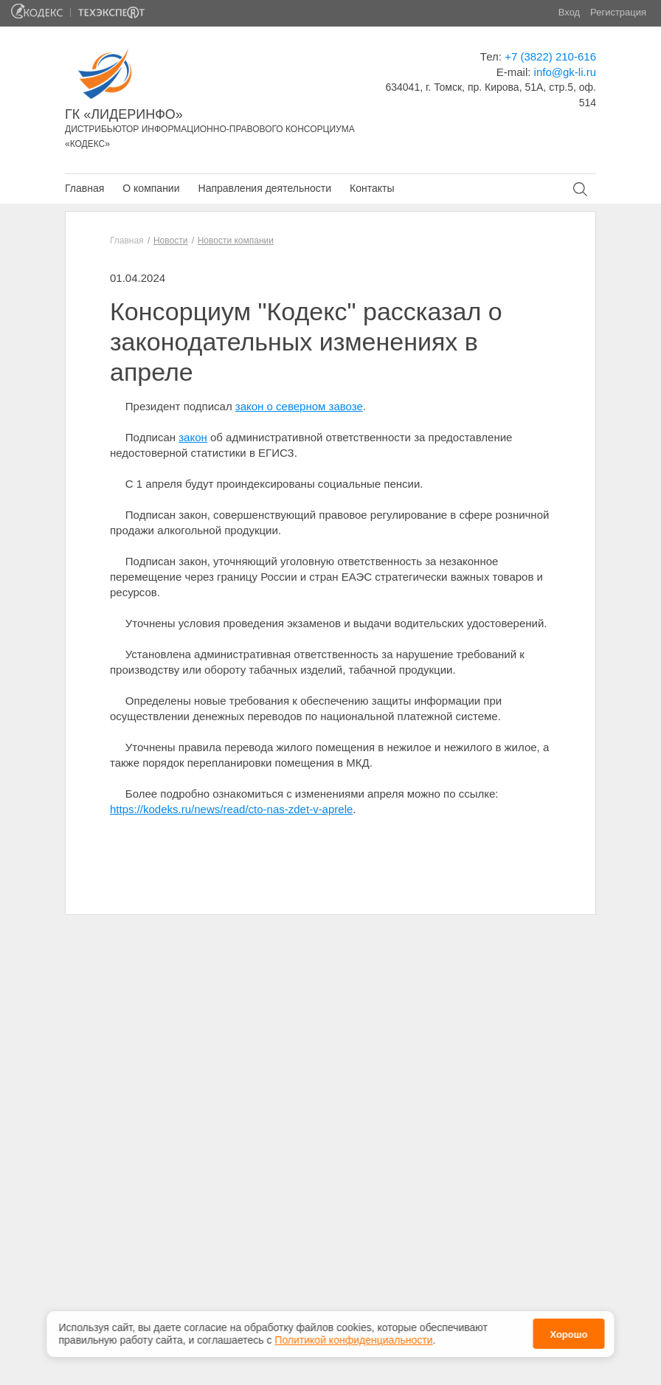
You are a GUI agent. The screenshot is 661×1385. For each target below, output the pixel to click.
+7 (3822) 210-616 (550, 56)
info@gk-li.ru (565, 72)
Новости (170, 240)
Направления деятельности (264, 188)
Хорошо (568, 1330)
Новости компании (236, 240)
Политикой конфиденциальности (353, 1335)
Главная (84, 188)
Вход (569, 12)
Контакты (372, 188)
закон (193, 437)
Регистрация (618, 12)
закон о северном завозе (299, 406)
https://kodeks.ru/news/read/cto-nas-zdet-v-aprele (231, 809)
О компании (150, 188)
